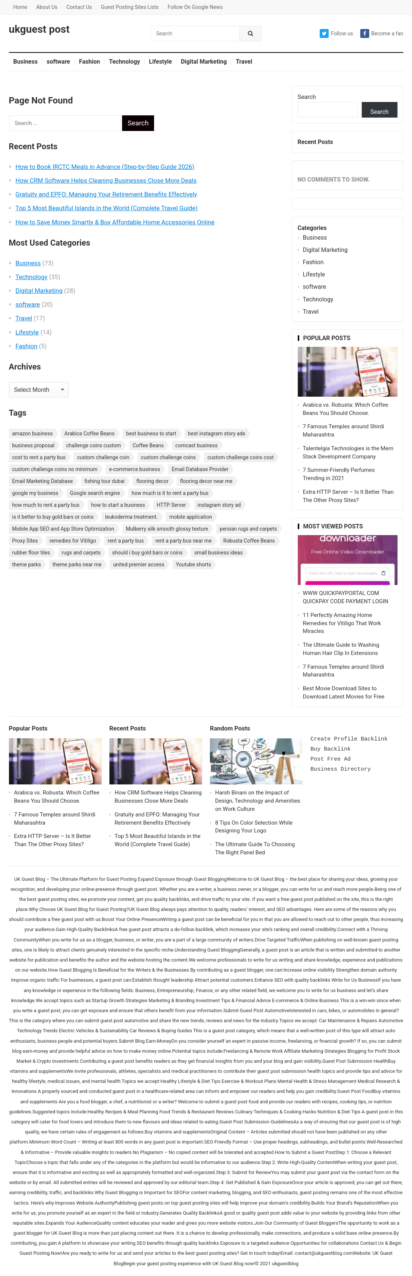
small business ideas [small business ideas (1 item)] (218, 553)
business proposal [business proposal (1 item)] (33, 445)
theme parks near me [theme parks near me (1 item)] (77, 564)
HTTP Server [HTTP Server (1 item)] (171, 505)
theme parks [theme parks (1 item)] (26, 564)
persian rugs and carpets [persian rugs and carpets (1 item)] (248, 529)
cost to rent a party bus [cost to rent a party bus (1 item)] (39, 457)
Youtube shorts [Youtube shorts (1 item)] (193, 564)
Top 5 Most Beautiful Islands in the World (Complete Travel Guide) (107, 208)
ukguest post (39, 29)
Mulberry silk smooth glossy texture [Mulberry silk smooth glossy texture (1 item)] (167, 529)
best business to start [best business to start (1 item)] (151, 433)
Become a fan (381, 33)
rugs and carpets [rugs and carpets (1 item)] (81, 553)
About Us (46, 7)
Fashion (89, 61)
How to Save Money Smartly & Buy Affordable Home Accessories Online (115, 222)
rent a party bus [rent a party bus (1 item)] (126, 541)
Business (25, 61)
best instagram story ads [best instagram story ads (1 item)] (216, 433)
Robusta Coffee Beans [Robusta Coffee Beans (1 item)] (249, 541)
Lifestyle (160, 61)
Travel (244, 61)
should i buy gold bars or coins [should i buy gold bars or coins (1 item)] (147, 553)
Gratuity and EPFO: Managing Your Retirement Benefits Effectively (106, 194)
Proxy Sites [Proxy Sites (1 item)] (25, 541)
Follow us (336, 33)
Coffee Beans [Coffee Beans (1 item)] (148, 445)
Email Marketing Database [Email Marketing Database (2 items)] (42, 481)
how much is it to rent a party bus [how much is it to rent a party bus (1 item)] (170, 493)
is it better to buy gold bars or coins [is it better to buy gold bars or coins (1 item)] (53, 517)
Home (20, 7)
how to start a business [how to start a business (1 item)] (118, 505)
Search (307, 96)
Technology (124, 61)
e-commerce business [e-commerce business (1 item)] (134, 469)
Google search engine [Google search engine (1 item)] (95, 493)
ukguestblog (285, 1263)
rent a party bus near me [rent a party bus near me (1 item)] (183, 541)
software (58, 61)
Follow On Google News (195, 7)
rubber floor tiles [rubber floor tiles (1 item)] (31, 553)
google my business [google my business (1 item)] (35, 493)
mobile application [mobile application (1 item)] (190, 517)
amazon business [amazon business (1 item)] (32, 433)
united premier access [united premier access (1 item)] (139, 564)
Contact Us (79, 7)
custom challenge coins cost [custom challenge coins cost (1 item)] (240, 457)
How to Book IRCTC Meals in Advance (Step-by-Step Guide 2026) (105, 166)
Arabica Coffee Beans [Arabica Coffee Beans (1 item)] (89, 433)
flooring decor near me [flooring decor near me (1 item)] (206, 481)
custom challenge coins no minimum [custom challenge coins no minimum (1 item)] (55, 469)
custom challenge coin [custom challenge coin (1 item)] (103, 457)
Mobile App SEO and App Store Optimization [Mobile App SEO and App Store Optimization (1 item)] (63, 529)
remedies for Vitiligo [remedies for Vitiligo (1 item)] (72, 541)
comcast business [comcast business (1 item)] (196, 445)
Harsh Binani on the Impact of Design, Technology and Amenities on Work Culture (257, 800)
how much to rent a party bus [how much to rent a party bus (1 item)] (46, 505)
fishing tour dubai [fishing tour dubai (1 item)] (104, 481)
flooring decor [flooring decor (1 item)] (152, 481)
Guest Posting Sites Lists (130, 7)
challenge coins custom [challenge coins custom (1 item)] (93, 445)
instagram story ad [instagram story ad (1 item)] (219, 505)
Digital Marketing (204, 61)
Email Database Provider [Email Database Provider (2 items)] (200, 469)
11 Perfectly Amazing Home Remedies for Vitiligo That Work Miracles (342, 623)
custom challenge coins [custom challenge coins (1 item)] (168, 457)
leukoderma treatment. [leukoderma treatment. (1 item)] (131, 517)
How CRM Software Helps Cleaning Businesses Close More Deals (106, 180)
